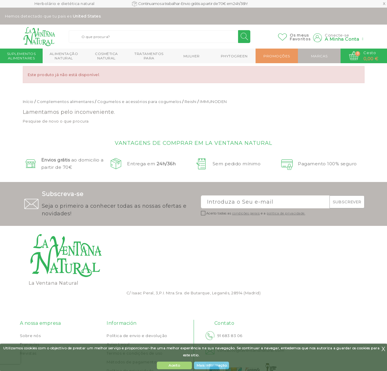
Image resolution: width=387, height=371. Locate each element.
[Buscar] (159, 36)
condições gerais (246, 213)
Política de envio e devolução (137, 335)
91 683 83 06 (229, 335)
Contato (224, 323)
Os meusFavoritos (300, 37)
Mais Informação (212, 365)
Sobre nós (30, 335)
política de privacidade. (286, 213)
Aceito (174, 365)
